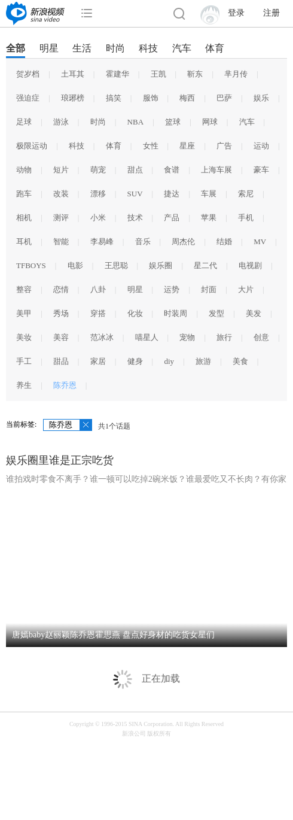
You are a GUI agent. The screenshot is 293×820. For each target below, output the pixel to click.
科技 (148, 48)
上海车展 (216, 169)
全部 (15, 48)
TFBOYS (31, 265)
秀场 (61, 313)
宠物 (187, 337)
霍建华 (117, 73)
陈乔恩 (65, 385)
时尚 (115, 48)
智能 (61, 241)
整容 (24, 289)
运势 (171, 289)
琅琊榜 (72, 97)
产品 (171, 217)
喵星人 (146, 337)
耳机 (24, 241)
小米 (98, 217)
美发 (253, 313)
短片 (61, 169)
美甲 (24, 313)
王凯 (158, 73)
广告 (224, 145)
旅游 (203, 361)
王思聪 (116, 265)
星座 (187, 145)
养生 (24, 385)
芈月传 (236, 73)
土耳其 (72, 73)
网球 (210, 121)
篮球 (173, 121)
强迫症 (27, 97)
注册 (271, 12)
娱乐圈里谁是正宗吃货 (60, 460)
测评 (61, 217)
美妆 (24, 337)
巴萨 (224, 97)
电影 (75, 265)
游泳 (61, 121)
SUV (135, 193)
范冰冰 (102, 337)
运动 (261, 145)
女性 (150, 145)
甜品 (61, 361)
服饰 (150, 97)
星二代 (205, 265)
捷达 (171, 193)
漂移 (98, 193)
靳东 (195, 73)
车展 (208, 193)
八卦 (98, 289)
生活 (81, 48)
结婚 (224, 241)
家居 (98, 361)
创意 (261, 337)
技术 (135, 217)
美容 (61, 337)
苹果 (208, 217)
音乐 (143, 241)
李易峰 (102, 241)
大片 (246, 289)
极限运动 (31, 145)
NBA (135, 121)
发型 (216, 313)
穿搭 (98, 313)
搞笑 (113, 97)
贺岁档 (27, 73)
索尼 (246, 193)
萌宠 (98, 169)
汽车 (181, 48)
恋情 (61, 289)
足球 (24, 121)
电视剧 (250, 265)
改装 (61, 193)
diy (169, 361)
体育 (214, 48)
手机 (246, 217)
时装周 (175, 313)
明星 (49, 48)
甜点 (135, 169)
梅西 (187, 97)
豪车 (261, 169)
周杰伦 (183, 241)
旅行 (224, 337)
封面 (208, 289)
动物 (24, 169)
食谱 (171, 169)
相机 (24, 217)
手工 (24, 361)
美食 (240, 361)
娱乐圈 (160, 265)
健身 (135, 361)
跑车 (24, 193)
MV (260, 241)
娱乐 (261, 97)
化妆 (135, 313)
